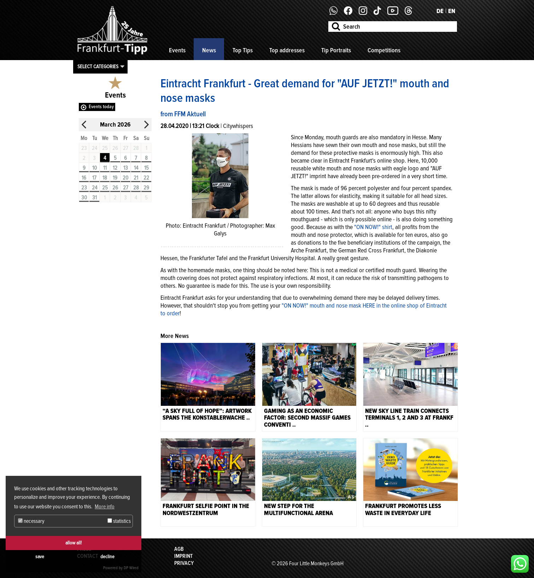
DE (440, 11)
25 (105, 187)
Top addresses (287, 50)
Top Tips (243, 50)
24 (94, 187)
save (39, 557)
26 (115, 187)
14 (136, 167)
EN (451, 11)
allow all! (73, 543)
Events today (101, 107)
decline (107, 557)
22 (146, 177)
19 (115, 177)
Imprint (183, 556)
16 (84, 177)
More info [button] (105, 506)
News (209, 50)
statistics (119, 521)
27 (125, 187)
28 (136, 187)
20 (125, 177)
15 (146, 167)
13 (125, 167)
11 (105, 167)
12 (115, 167)
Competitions (384, 50)
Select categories (97, 66)
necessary (31, 521)
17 (94, 177)
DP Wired (131, 568)
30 (84, 197)
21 (136, 177)
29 (146, 187)
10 (94, 167)
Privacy (184, 563)
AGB (179, 549)
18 (104, 177)
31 (94, 197)
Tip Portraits (336, 50)
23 (84, 187)
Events (177, 50)
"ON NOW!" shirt (373, 227)
